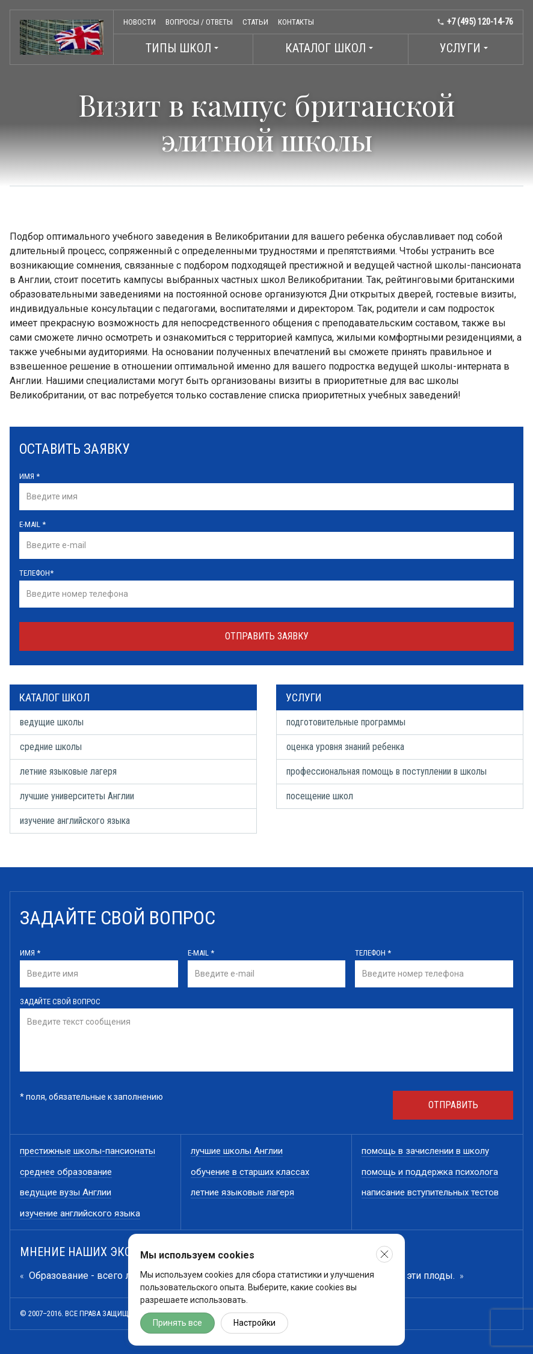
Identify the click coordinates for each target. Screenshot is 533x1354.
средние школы (51, 746)
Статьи (255, 21)
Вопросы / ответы (199, 21)
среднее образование (66, 1171)
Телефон (36, 573)
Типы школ (183, 48)
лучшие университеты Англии (77, 796)
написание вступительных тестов (430, 1192)
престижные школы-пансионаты (87, 1150)
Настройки (254, 1323)
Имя (29, 476)
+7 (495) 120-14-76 (475, 21)
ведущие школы (52, 722)
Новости (139, 21)
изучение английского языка (75, 820)
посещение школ (319, 796)
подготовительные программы (345, 722)
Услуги (465, 48)
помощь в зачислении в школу (425, 1150)
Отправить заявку (267, 636)
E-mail (32, 524)
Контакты (296, 21)
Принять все (177, 1323)
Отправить (453, 1105)
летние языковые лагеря (68, 771)
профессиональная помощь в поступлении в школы (386, 771)
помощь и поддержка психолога (430, 1171)
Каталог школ (330, 48)
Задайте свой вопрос (60, 1001)
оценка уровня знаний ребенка (345, 746)
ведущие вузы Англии (65, 1192)
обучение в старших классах (250, 1171)
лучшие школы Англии (237, 1150)
